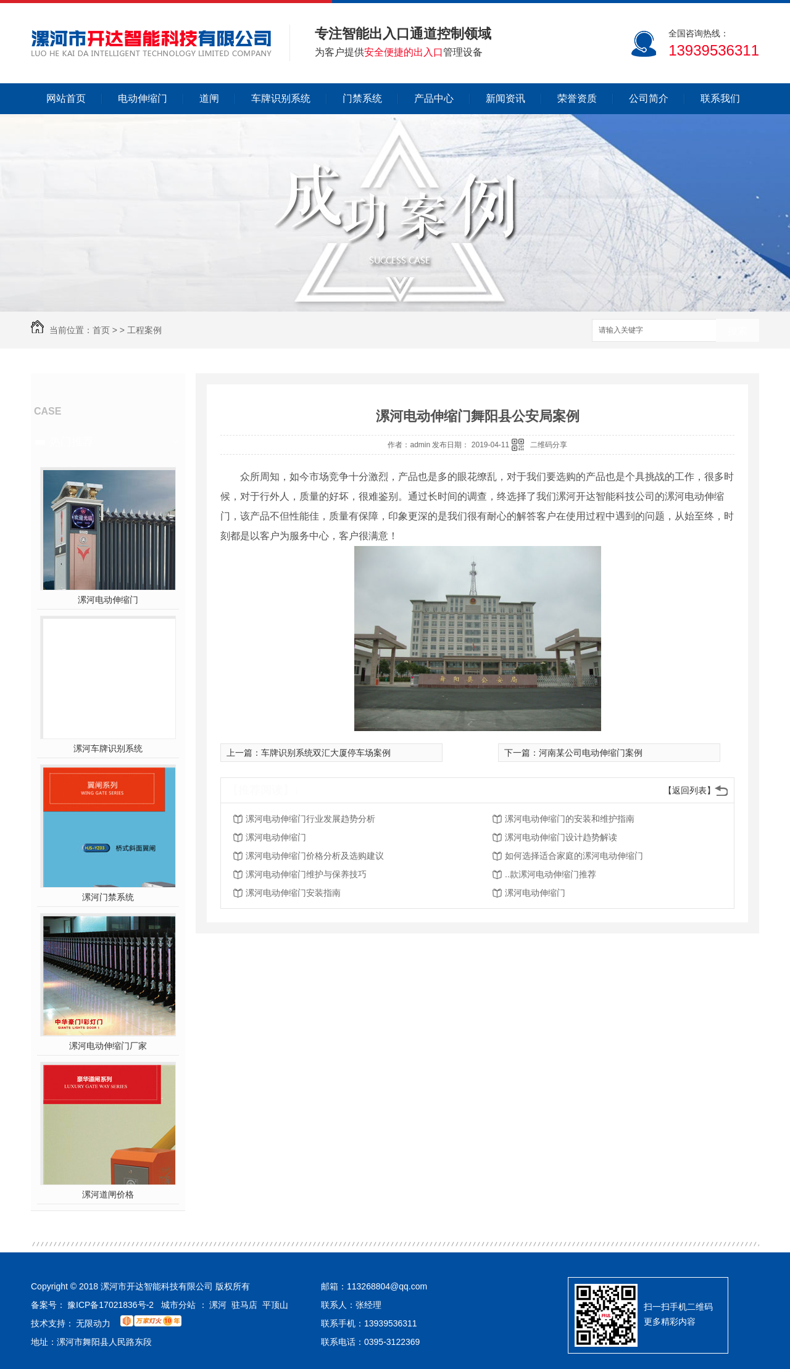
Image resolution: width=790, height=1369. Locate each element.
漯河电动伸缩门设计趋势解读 (561, 837)
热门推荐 (71, 442)
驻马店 (244, 1305)
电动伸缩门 (142, 98)
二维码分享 (548, 444)
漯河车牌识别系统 (108, 748)
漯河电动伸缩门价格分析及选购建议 (315, 856)
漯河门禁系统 (108, 897)
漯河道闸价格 (108, 1194)
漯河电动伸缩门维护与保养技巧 (306, 874)
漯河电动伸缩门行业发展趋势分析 (310, 819)
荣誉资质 (577, 98)
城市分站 (178, 1305)
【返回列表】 (689, 790)
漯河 (218, 1305)
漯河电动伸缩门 (108, 600)
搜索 (737, 331)
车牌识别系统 (280, 98)
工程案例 (144, 330)
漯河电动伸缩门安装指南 (293, 893)
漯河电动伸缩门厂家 (108, 1046)
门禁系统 (362, 98)
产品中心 (434, 98)
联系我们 (720, 98)
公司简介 (648, 98)
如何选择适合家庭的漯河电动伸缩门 (574, 856)
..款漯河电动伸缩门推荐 (550, 874)
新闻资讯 (505, 98)
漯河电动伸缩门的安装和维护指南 (569, 819)
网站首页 (66, 98)
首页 (101, 330)
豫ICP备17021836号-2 (110, 1305)
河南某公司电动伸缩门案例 (590, 753)
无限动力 (93, 1323)
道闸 (209, 98)
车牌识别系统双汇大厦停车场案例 (326, 753)
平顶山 (275, 1305)
